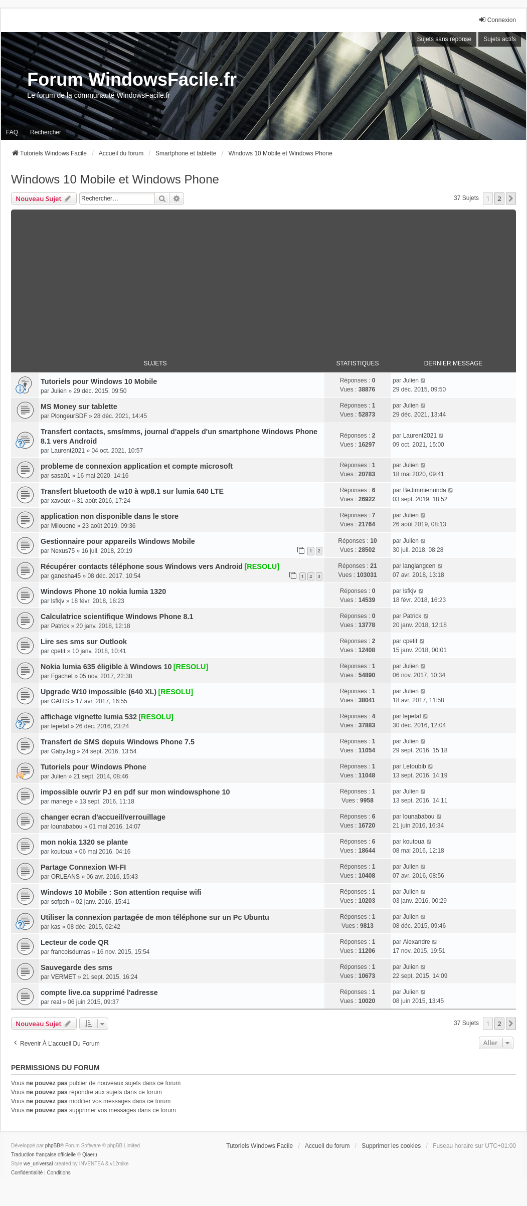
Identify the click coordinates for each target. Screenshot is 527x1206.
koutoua (62, 851)
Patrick (60, 626)
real (56, 1002)
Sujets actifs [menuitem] (499, 39)
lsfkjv (58, 601)
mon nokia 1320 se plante (84, 842)
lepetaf (60, 726)
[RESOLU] (262, 566)
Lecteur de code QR (75, 942)
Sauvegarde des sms (76, 967)
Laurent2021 (68, 450)
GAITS (60, 701)
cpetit (58, 651)
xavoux (60, 500)
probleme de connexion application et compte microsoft (137, 466)
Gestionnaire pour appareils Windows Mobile (118, 541)
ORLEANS (65, 876)
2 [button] (499, 198)
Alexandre (416, 941)
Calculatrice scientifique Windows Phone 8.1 (117, 617)
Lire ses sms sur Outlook (84, 642)
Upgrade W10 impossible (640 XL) (98, 692)
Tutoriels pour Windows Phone (93, 767)
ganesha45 (66, 575)
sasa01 (61, 475)
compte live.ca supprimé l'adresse (99, 992)
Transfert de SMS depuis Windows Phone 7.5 (118, 742)
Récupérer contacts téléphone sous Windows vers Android (142, 566)
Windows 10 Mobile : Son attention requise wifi (121, 892)
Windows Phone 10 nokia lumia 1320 (103, 591)
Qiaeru (89, 1154)
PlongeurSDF (69, 416)
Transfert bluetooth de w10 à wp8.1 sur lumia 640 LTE (132, 491)
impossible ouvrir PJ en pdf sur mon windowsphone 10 (135, 792)
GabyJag (63, 751)
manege (62, 801)
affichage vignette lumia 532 (89, 717)
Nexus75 (63, 550)
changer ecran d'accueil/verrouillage (103, 817)
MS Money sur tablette (79, 407)
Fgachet (62, 676)
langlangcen (419, 565)
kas (56, 926)
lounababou (67, 826)
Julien (59, 390)
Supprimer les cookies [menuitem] (391, 1145)
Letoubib (414, 766)
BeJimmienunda (424, 490)
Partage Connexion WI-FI (83, 867)
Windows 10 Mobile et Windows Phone (115, 179)
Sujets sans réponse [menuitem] (444, 39)
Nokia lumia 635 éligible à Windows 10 (106, 667)
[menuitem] (27, 1172)
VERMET (63, 976)
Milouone (63, 525)
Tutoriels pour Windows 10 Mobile (99, 381)
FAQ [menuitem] (12, 132)
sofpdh (60, 901)
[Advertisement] (263, 280)
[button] (511, 198)
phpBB (52, 1145)
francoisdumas (70, 951)
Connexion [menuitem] (497, 20)
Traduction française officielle (43, 1154)
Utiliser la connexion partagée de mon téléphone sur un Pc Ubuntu (155, 917)
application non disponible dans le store (110, 516)
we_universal (38, 1163)
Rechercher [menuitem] (45, 132)
